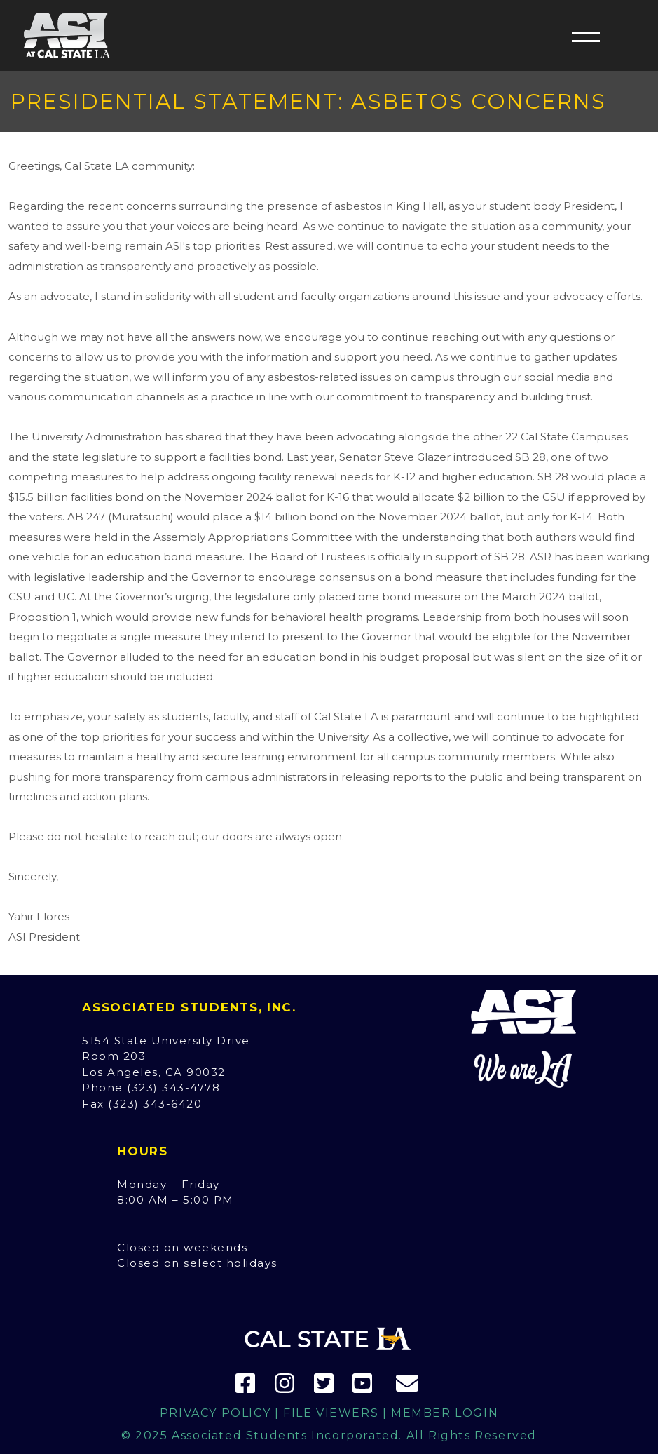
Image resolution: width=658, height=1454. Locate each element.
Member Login (444, 1413)
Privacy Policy (215, 1413)
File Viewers (330, 1413)
